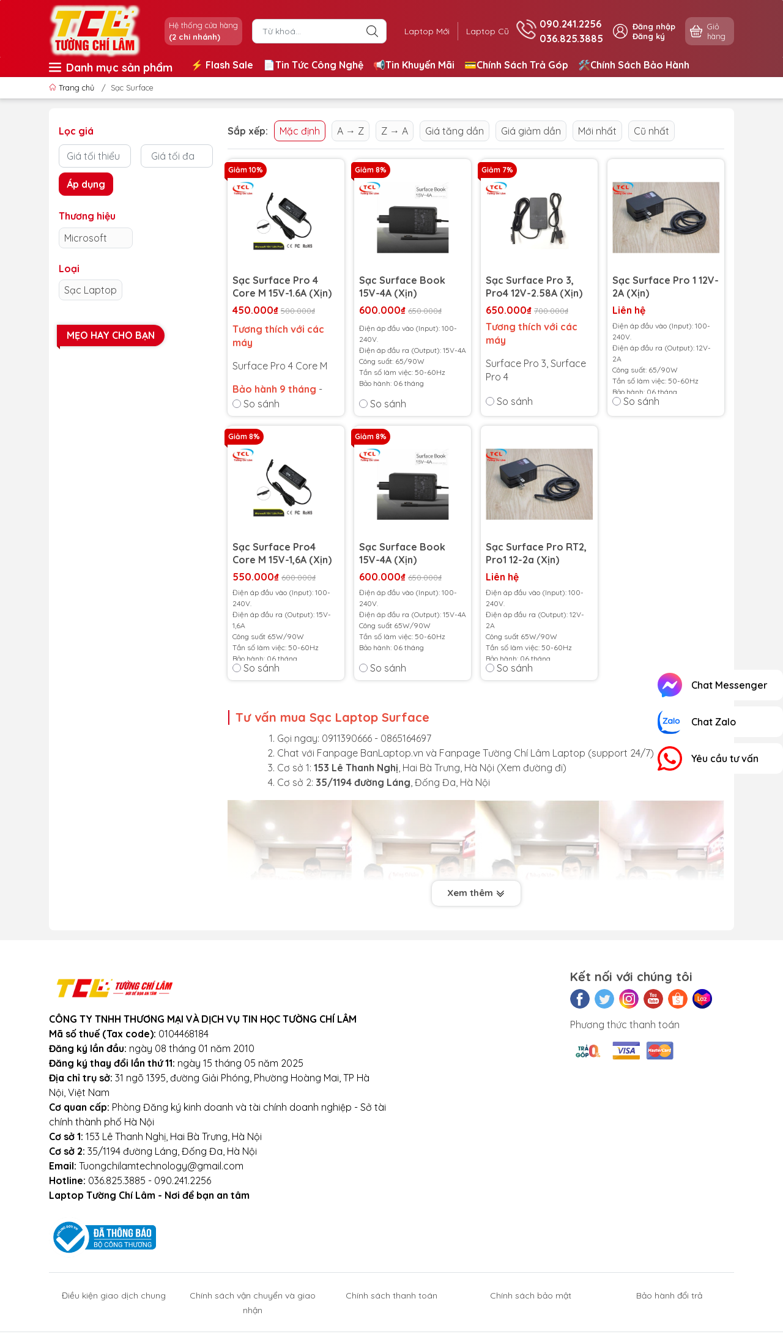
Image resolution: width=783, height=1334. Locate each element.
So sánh (256, 404)
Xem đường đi (531, 767)
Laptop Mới (422, 31)
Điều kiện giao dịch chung (114, 1295)
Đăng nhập (654, 26)
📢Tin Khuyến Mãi (414, 65)
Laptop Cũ (485, 31)
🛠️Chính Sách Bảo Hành (633, 65)
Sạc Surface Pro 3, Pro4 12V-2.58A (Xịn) (534, 286)
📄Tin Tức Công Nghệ (313, 65)
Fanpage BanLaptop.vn (370, 753)
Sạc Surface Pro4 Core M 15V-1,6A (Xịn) (282, 553)
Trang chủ (73, 87)
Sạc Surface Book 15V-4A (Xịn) (402, 286)
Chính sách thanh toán (391, 1295)
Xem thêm (476, 894)
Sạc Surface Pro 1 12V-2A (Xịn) (665, 286)
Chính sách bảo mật (530, 1295)
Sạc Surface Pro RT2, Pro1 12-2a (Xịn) (536, 553)
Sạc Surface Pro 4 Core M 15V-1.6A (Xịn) (282, 286)
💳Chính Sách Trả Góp (516, 65)
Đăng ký (649, 36)
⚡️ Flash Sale (222, 65)
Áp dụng (86, 184)
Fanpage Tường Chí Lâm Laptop (512, 753)
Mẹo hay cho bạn (111, 335)
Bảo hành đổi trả (669, 1295)
